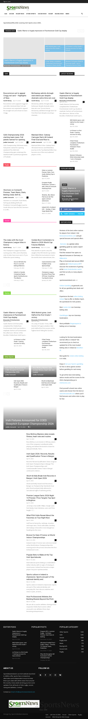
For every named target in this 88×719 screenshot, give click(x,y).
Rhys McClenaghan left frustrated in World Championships (47, 656)
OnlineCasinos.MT (74, 264)
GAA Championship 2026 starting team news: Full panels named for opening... (14, 137)
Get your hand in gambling (74, 364)
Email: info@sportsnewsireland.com (23, 692)
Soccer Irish (42, 13)
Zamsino (63, 244)
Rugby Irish (20, 13)
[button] (82, 14)
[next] (82, 30)
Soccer (11, 13)
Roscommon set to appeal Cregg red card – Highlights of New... (14, 95)
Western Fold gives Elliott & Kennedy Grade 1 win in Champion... (77, 157)
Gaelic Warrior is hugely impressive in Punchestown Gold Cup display (42, 31)
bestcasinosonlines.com (68, 236)
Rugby (50, 13)
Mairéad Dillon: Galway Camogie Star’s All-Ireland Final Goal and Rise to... (42, 137)
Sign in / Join (7, 1)
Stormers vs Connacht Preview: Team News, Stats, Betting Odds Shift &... (14, 192)
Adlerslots (63, 258)
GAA (5, 13)
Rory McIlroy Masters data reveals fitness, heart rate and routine (43, 370)
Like (82, 209)
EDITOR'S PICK (66, 222)
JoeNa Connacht (8, 142)
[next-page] (8, 285)
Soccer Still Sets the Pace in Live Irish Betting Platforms (20, 264)
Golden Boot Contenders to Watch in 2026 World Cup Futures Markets (42, 242)
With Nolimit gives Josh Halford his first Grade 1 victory (41, 314)
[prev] (79, 30)
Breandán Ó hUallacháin (12, 65)
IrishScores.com (65, 383)
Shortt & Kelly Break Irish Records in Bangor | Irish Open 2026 (48, 383)
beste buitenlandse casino (73, 269)
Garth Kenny (7, 100)
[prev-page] (4, 285)
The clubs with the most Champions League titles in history (14, 242)
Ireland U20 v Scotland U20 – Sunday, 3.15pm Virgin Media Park (49, 209)
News (67, 13)
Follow (80, 214)
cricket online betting (76, 356)
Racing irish (59, 13)
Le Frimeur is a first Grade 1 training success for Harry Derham (20, 654)
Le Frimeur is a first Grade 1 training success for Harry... (20, 341)
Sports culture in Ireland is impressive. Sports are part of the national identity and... (40, 576)
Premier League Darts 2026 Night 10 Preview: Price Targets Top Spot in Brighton (40, 497)
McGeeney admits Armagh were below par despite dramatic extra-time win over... (44, 95)
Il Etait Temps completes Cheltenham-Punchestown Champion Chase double (49, 343)
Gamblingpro (64, 315)
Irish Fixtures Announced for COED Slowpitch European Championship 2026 (15, 370)
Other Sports (31, 13)
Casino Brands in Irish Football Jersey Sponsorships (48, 264)
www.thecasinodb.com (67, 393)
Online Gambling (65, 285)
